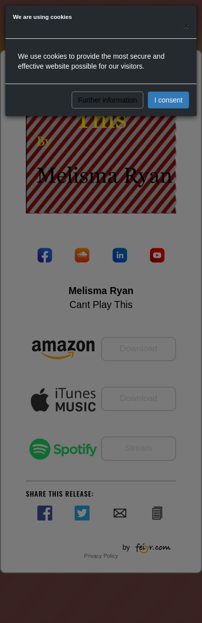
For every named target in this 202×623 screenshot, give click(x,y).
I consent (168, 100)
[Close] (186, 25)
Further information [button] (107, 100)
